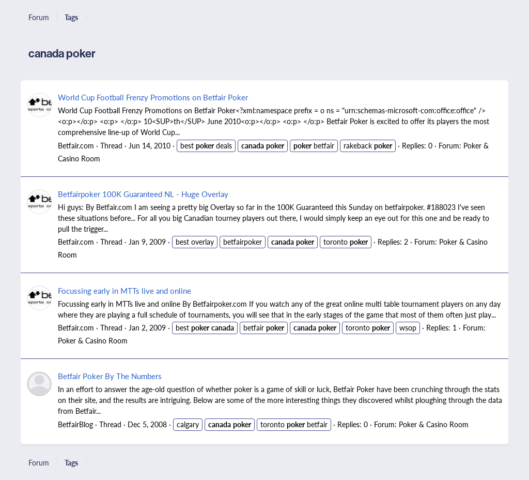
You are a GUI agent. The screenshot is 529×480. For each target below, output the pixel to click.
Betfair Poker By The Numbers (110, 375)
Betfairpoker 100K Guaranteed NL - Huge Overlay (143, 193)
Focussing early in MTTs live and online (124, 290)
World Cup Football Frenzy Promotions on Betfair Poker (153, 97)
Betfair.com (76, 145)
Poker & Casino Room (93, 340)
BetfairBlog (75, 424)
